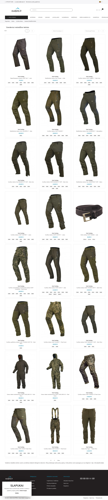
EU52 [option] (25, 82)
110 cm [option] (89, 239)
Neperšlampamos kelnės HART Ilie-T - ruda (21, 78)
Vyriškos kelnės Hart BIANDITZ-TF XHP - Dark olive (21, 182)
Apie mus (65, 483)
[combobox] (51, 10)
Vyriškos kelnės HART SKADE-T (55, 131)
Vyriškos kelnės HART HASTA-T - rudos (55, 235)
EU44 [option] (9, 82)
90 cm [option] (94, 239)
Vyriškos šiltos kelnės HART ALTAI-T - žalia (55, 287)
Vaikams (32, 486)
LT (101, 2)
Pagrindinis (7, 21)
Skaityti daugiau (23, 490)
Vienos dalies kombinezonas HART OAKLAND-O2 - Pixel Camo (55, 395)
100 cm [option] (84, 239)
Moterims (32, 481)
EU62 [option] (9, 400)
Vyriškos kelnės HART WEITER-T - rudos (21, 235)
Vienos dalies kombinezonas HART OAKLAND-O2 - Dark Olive (21, 395)
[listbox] (21, 84)
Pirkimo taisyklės (51, 486)
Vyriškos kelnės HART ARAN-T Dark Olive (21, 449)
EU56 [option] (32, 82)
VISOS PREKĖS (11, 17)
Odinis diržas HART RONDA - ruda (89, 235)
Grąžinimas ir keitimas (52, 481)
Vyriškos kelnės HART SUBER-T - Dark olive (89, 78)
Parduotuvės (99, 498)
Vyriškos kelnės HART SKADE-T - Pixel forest (55, 342)
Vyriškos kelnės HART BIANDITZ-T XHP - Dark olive (55, 182)
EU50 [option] (21, 82)
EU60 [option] (65, 82)
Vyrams (32, 483)
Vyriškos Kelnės (19, 21)
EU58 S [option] (55, 294)
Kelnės (13, 21)
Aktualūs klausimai (68, 481)
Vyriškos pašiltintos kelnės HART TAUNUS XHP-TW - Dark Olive (21, 342)
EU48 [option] (17, 82)
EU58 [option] (21, 84)
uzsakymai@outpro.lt (19, 2)
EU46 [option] (13, 82)
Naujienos (66, 486)
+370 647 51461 (9, 2)
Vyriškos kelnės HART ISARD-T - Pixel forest (55, 449)
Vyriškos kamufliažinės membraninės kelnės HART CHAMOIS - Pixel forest (21, 288)
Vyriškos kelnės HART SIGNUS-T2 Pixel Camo (89, 394)
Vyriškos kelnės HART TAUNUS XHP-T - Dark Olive (89, 287)
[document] (16, 489)
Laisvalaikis (33, 488)
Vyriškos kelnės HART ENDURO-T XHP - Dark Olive (89, 342)
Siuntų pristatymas (51, 483)
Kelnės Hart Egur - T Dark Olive (89, 449)
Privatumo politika (51, 488)
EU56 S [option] (50, 294)
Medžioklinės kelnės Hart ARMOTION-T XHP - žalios (89, 182)
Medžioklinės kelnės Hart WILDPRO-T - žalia (21, 131)
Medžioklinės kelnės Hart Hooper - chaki (55, 78)
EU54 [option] (29, 82)
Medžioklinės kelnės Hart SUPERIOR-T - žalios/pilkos (89, 131)
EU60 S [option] (59, 294)
